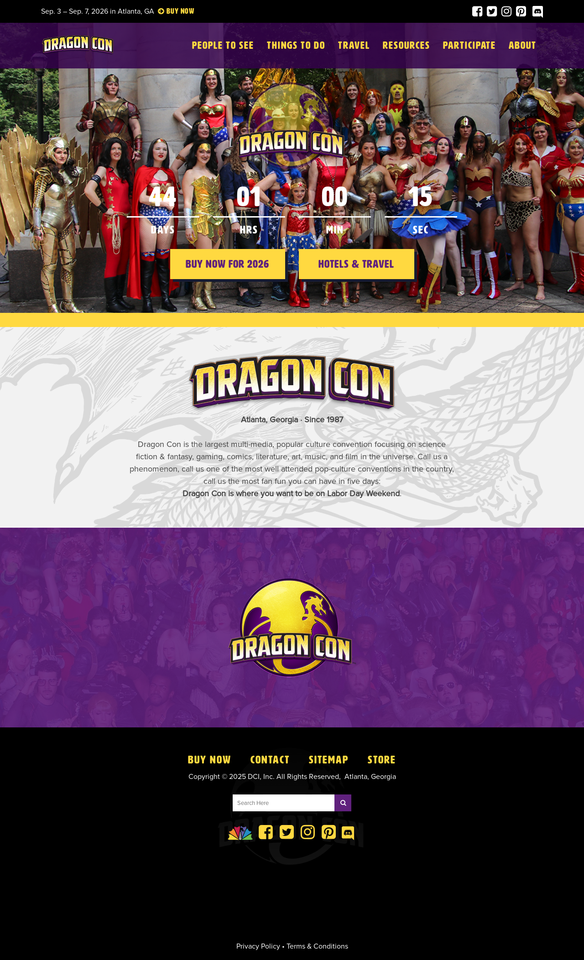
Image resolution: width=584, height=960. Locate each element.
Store (382, 760)
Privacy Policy (258, 946)
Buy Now (209, 760)
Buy (173, 11)
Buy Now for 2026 (227, 264)
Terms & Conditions (317, 946)
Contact (270, 760)
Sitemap (329, 760)
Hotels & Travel (356, 264)
